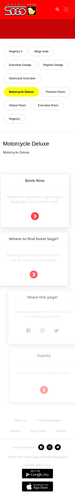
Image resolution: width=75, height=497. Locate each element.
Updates (15, 431)
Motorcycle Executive (22, 78)
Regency (14, 118)
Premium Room (55, 91)
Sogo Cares (38, 431)
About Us (20, 420)
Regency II (15, 51)
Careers (60, 431)
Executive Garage (20, 64)
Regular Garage (53, 64)
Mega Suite (41, 51)
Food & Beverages (48, 420)
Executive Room (48, 105)
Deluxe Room (17, 105)
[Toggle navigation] (66, 9)
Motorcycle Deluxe (21, 91)
